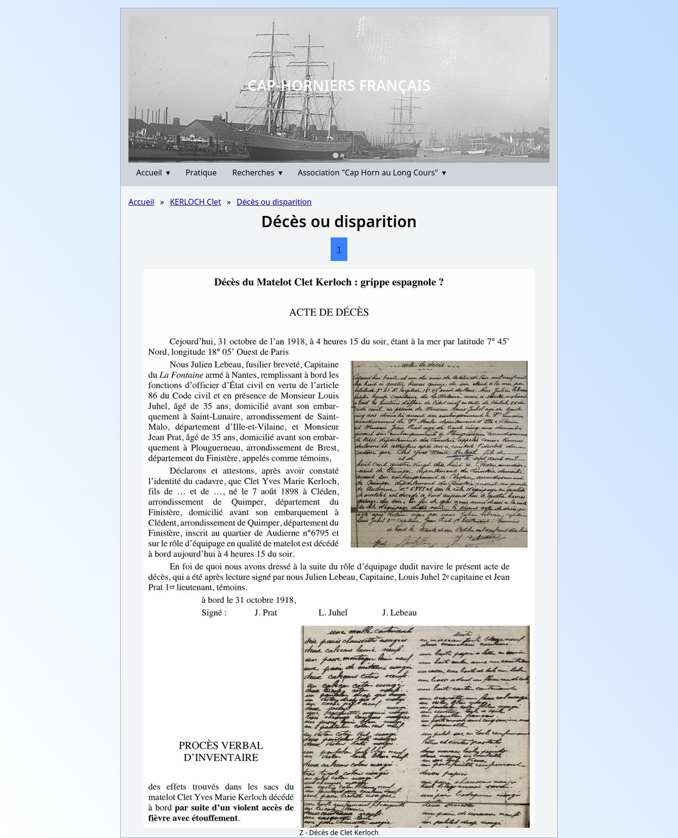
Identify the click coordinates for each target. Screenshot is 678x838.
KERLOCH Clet (195, 201)
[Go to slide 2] (342, 155)
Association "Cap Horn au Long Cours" (372, 172)
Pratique (201, 172)
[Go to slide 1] (335, 155)
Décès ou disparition (274, 201)
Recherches (257, 172)
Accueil (153, 172)
